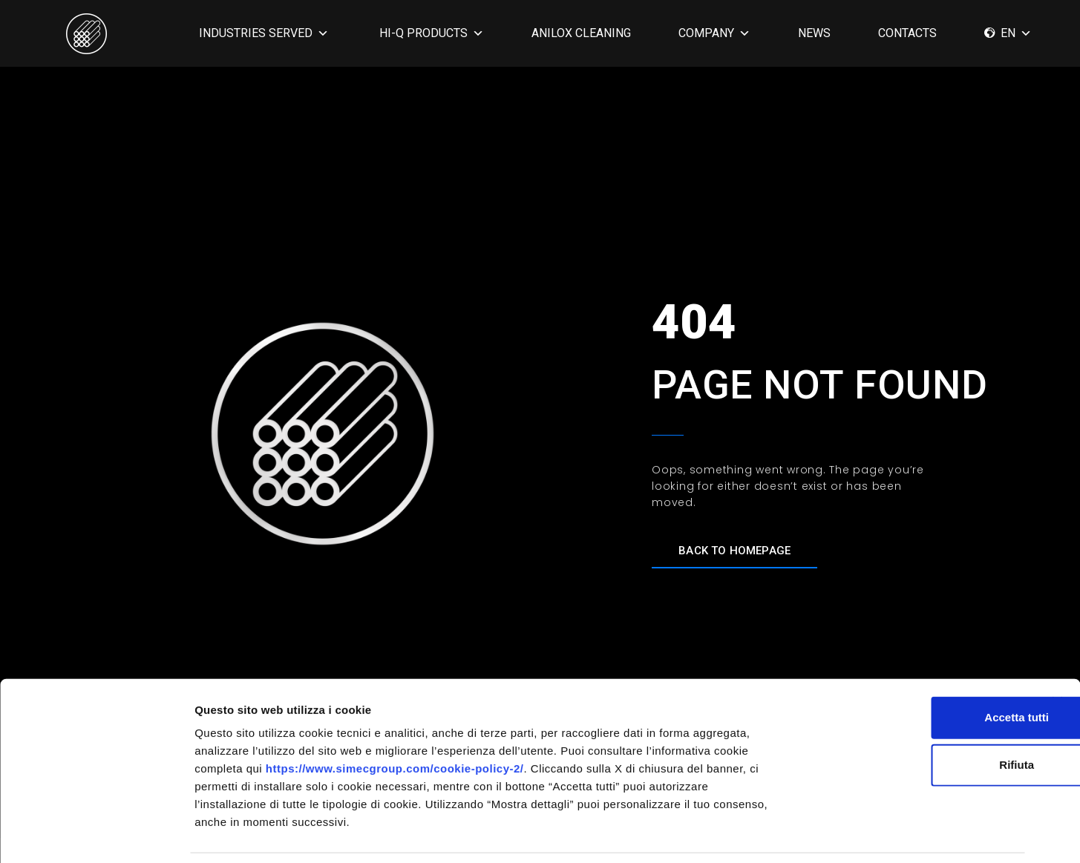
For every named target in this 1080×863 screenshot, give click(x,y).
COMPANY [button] (714, 33)
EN (1016, 33)
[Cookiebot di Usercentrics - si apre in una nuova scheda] (96, 834)
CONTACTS (907, 33)
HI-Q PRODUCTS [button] (431, 33)
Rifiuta (918, 716)
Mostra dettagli (781, 833)
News (814, 33)
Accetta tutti (918, 669)
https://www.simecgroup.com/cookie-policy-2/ (395, 720)
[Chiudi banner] (1057, 654)
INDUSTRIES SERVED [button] (264, 33)
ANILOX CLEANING (581, 33)
